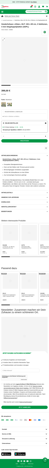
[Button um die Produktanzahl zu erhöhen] (46, 136)
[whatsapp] (30, 461)
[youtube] (27, 461)
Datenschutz (30, 463)
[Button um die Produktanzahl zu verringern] (2, 136)
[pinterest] (21, 461)
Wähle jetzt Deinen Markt (12, 16)
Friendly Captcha (24, 379)
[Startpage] (4, 6)
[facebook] (18, 461)
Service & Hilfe (6, 434)
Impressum (22, 463)
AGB (17, 463)
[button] (2, 11)
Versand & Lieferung (8, 438)
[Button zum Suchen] (46, 11)
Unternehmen (6, 443)
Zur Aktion (34, 2)
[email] (20, 370)
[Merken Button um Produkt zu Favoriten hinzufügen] (46, 148)
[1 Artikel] (24, 136)
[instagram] (24, 461)
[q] (34, 11)
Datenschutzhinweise (25, 402)
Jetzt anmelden (24, 407)
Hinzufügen (24, 141)
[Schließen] (47, 16)
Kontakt (4, 429)
